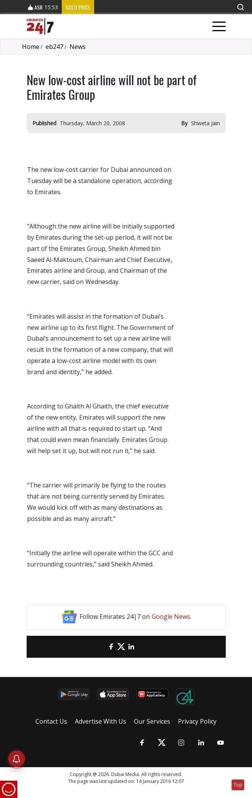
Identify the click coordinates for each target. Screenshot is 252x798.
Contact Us (51, 721)
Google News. (171, 616)
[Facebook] (111, 647)
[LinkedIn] (131, 647)
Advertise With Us (100, 721)
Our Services (152, 721)
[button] (240, 7)
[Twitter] (121, 647)
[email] (101, 647)
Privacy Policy (197, 721)
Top (237, 784)
